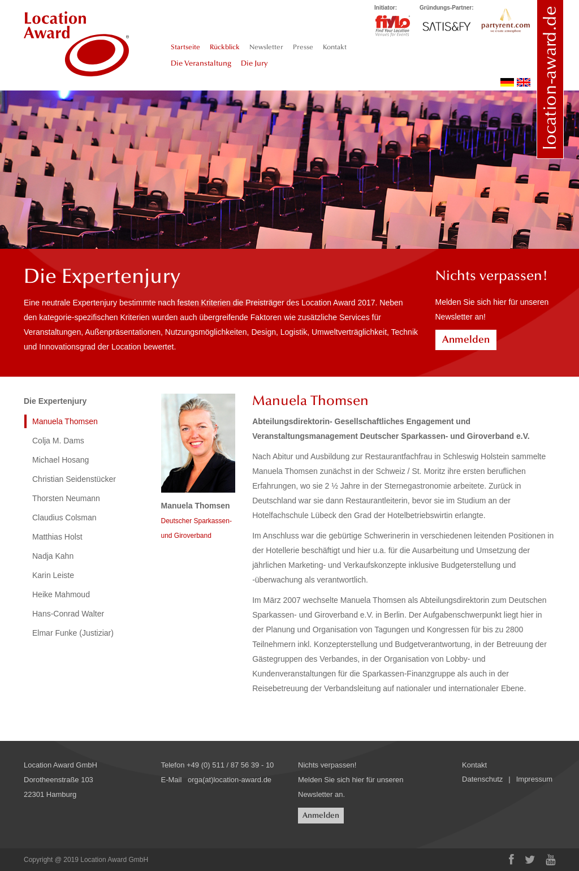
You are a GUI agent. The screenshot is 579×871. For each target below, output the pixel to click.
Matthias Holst (57, 536)
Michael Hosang (60, 459)
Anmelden (466, 339)
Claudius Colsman (64, 517)
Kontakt (335, 47)
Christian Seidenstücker (74, 479)
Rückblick (225, 47)
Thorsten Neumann (66, 498)
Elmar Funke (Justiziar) (73, 632)
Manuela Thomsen (65, 421)
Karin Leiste (53, 575)
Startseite (185, 47)
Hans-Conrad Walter (68, 613)
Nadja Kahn (53, 555)
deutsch (507, 82)
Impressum (534, 779)
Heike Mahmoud (61, 594)
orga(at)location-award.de (229, 779)
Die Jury (254, 63)
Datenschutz (482, 779)
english (523, 82)
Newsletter (266, 47)
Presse (303, 47)
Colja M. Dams (58, 440)
